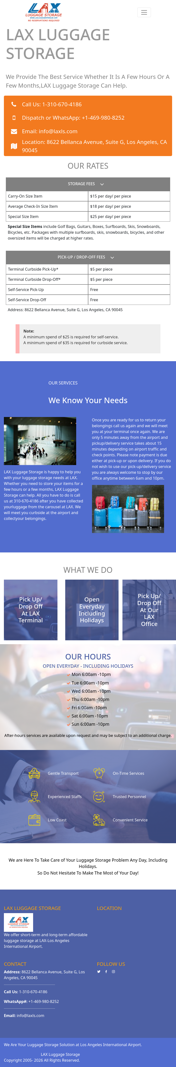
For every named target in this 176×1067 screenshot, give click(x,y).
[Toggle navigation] (144, 12)
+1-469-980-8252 (103, 117)
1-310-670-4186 (62, 104)
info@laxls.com (58, 131)
